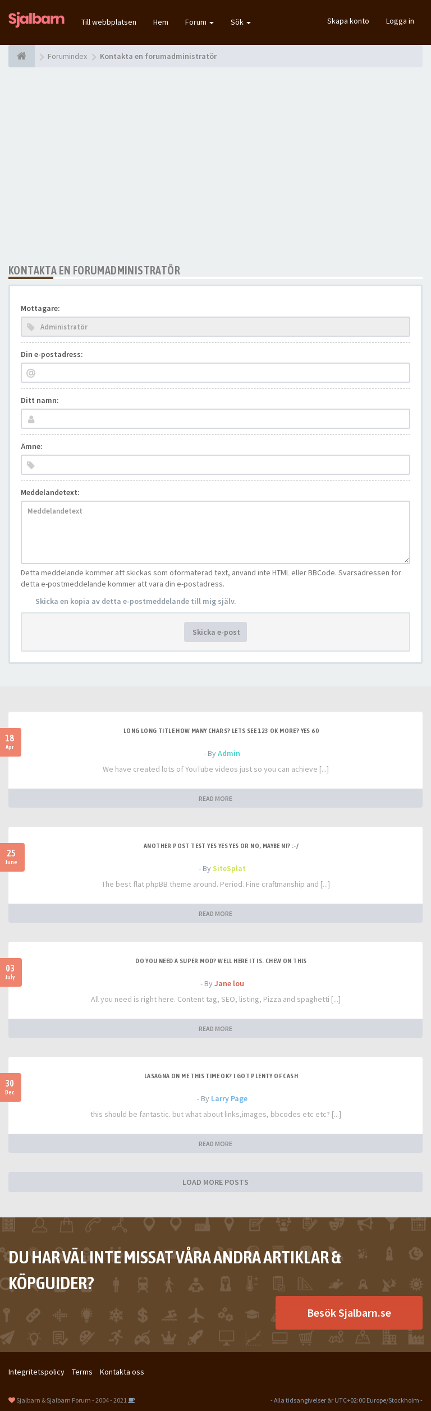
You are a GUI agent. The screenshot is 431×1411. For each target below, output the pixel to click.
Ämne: (32, 446)
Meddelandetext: (50, 492)
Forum (199, 22)
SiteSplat (229, 868)
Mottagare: (40, 308)
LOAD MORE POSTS (215, 1182)
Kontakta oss (122, 1372)
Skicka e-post (215, 632)
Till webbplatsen (108, 22)
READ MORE (215, 798)
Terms (82, 1372)
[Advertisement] (215, 165)
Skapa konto (348, 21)
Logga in (400, 21)
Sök (241, 22)
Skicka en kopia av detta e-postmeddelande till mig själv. (135, 601)
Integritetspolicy (36, 1372)
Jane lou (229, 983)
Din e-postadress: (52, 354)
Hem (160, 22)
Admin (229, 753)
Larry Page (229, 1098)
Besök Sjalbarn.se (349, 1312)
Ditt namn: (40, 400)
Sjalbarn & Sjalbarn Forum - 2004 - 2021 (71, 1400)
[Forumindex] (21, 56)
